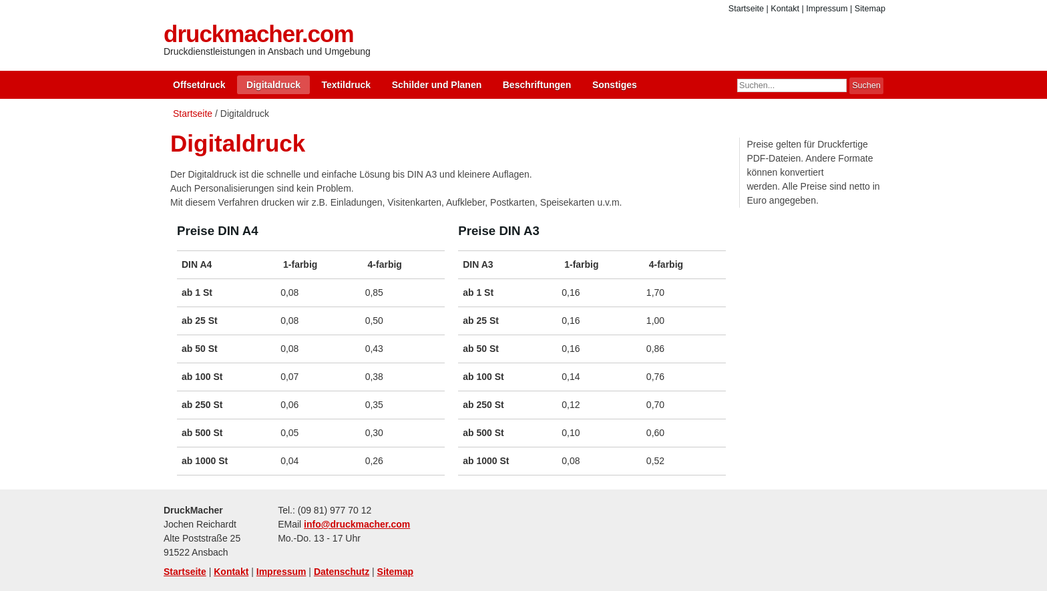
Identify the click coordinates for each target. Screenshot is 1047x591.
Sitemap (870, 8)
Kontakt (785, 8)
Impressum (826, 8)
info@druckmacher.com (357, 524)
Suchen (866, 85)
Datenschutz (341, 571)
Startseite (746, 8)
